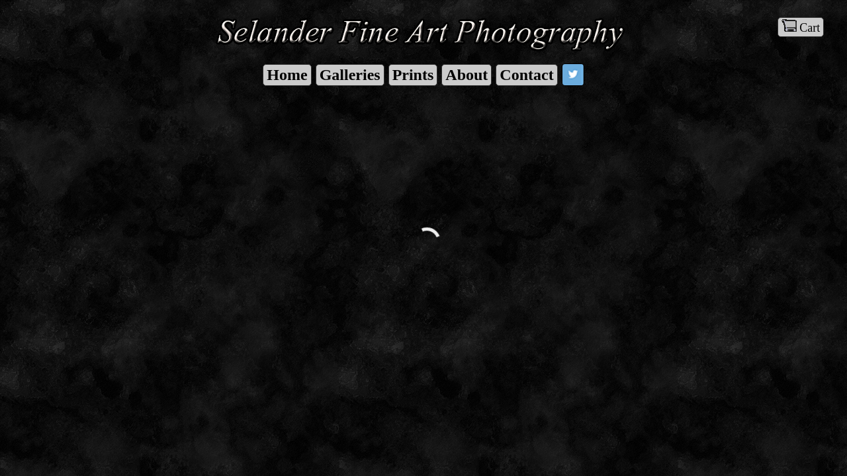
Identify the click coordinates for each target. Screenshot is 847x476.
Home (287, 74)
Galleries (350, 74)
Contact (526, 74)
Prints (413, 74)
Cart (801, 26)
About (466, 74)
